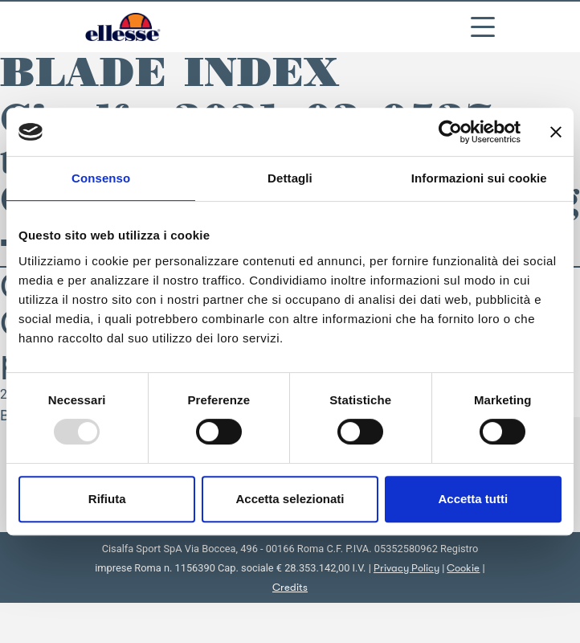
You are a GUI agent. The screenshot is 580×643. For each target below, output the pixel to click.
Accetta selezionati (289, 499)
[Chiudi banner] (556, 131)
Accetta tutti (473, 499)
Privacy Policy (406, 568)
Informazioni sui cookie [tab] (479, 178)
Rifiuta (107, 499)
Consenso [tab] (100, 178)
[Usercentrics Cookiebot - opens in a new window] (450, 132)
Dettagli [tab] (290, 178)
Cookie (463, 568)
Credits (290, 587)
